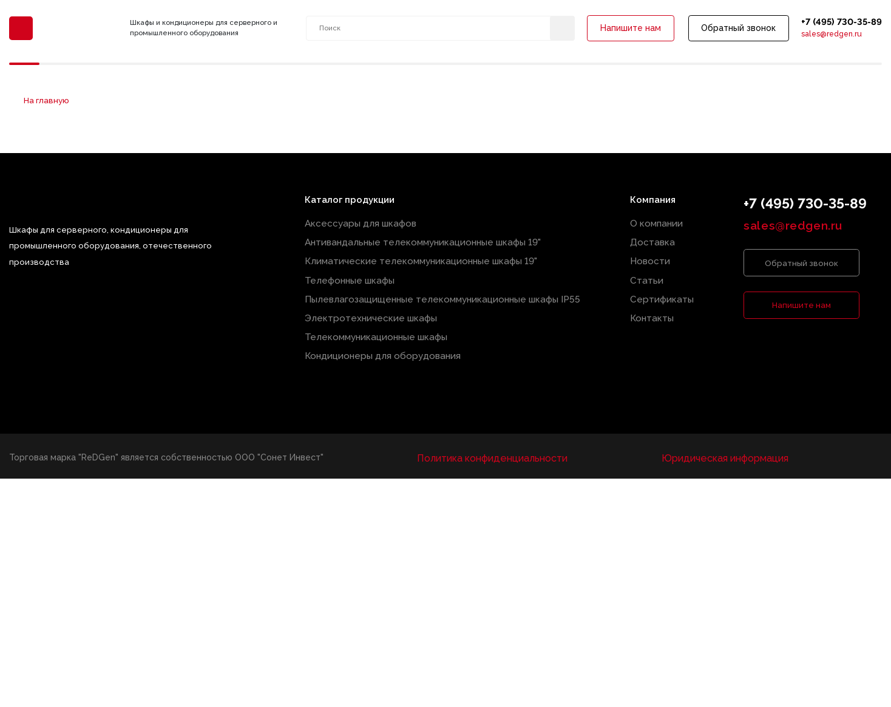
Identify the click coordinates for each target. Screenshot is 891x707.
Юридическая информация (721, 443)
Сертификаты (664, 291)
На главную (42, 102)
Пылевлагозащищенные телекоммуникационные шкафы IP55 (445, 291)
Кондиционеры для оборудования (391, 342)
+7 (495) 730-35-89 (837, 24)
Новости (654, 257)
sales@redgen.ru (826, 38)
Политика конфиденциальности (494, 443)
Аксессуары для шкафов (371, 223)
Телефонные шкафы (363, 274)
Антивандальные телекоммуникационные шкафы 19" (428, 240)
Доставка (656, 240)
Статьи (650, 274)
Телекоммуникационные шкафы (386, 325)
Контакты (656, 308)
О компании (660, 223)
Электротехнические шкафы (381, 308)
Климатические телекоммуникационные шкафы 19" (425, 257)
